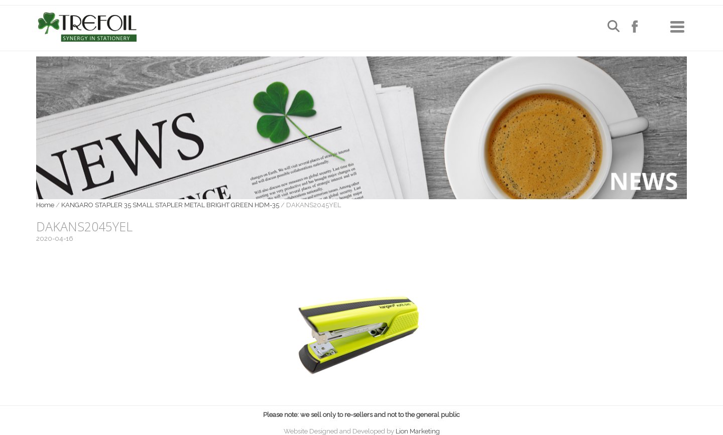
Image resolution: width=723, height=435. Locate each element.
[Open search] (613, 27)
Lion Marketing (418, 431)
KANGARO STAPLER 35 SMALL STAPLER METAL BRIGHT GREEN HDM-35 (170, 205)
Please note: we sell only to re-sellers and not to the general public (361, 414)
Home (45, 205)
